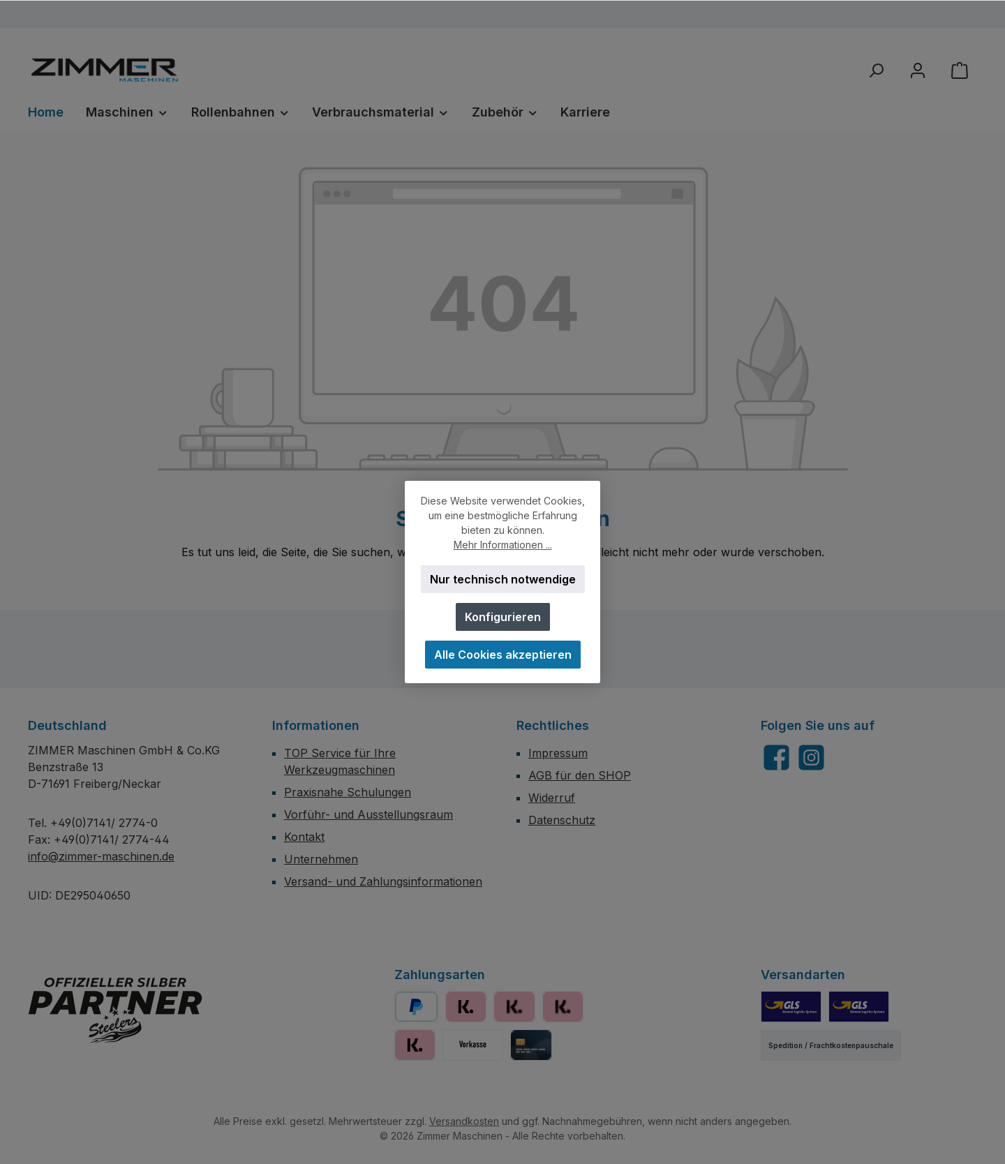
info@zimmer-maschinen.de (101, 856)
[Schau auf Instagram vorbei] (811, 757)
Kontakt (304, 837)
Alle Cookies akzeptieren (503, 655)
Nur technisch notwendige (503, 579)
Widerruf (551, 798)
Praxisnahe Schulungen (347, 792)
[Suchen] (875, 70)
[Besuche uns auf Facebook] (776, 757)
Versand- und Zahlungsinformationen (383, 881)
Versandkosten (464, 1121)
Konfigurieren (503, 617)
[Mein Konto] (917, 70)
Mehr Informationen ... (503, 545)
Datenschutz (561, 820)
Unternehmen (321, 859)
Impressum (558, 753)
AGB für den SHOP (579, 775)
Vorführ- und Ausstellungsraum (368, 814)
